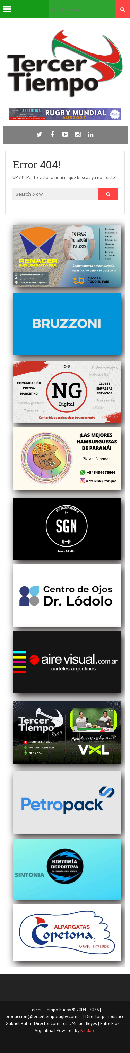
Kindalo (88, 1030)
